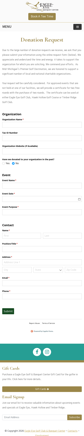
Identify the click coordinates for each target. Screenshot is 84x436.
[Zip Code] (73, 270)
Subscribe (74, 418)
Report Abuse (34, 323)
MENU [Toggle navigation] (6, 26)
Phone (10, 291)
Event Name (13, 180)
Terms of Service (48, 323)
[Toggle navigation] (77, 27)
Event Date (13, 193)
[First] (21, 236)
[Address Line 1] (42, 262)
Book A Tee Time (42, 16)
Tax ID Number (10, 132)
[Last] (62, 236)
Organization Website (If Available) (20, 146)
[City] (17, 270)
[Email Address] (34, 418)
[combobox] (48, 270)
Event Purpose (14, 207)
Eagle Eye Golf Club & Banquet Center (44, 432)
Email (10, 277)
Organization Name (17, 119)
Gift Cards (42, 389)
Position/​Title (14, 243)
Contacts (72, 432)
